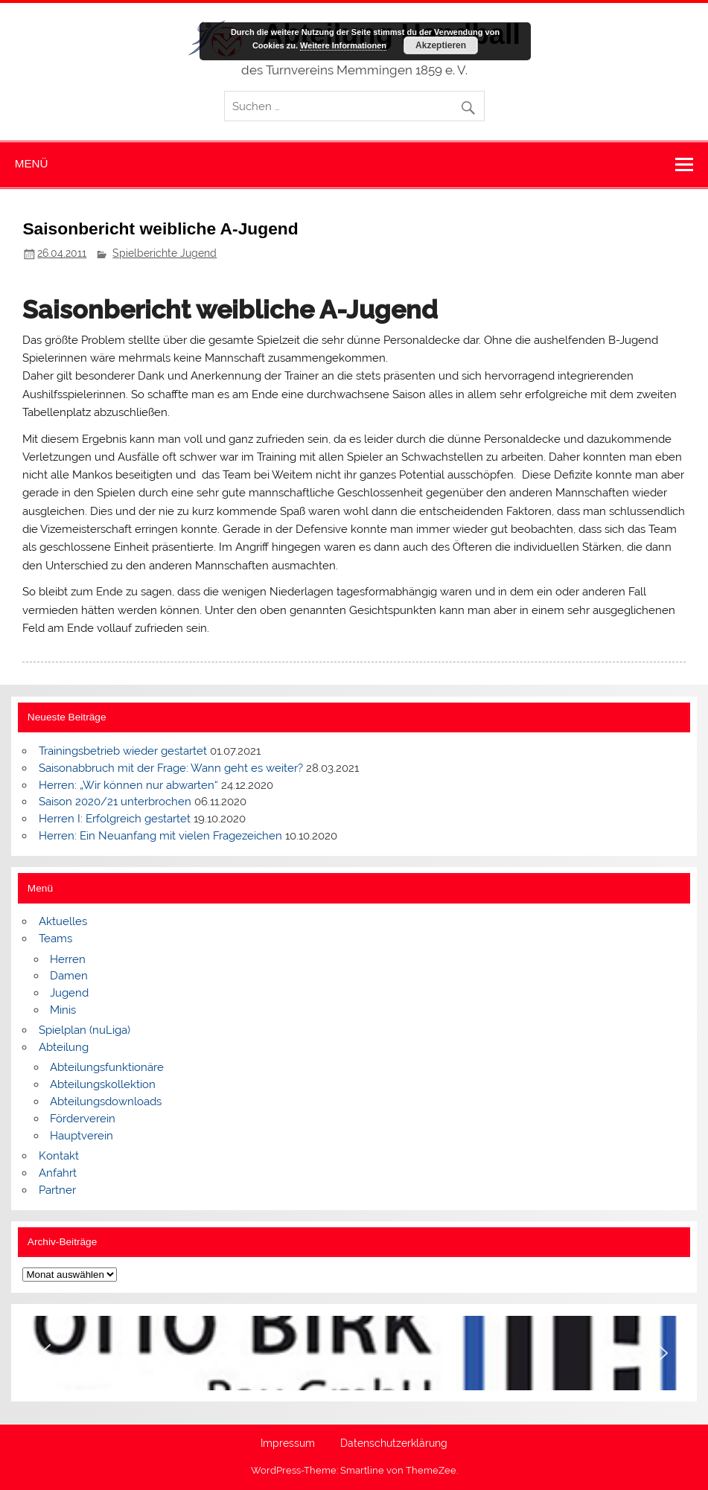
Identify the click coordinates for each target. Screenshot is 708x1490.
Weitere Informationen (343, 45)
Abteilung (64, 1047)
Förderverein (82, 1118)
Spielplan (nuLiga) (84, 1030)
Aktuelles (63, 921)
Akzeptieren (440, 45)
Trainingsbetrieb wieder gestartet (123, 751)
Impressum (288, 1444)
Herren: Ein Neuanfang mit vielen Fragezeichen (160, 835)
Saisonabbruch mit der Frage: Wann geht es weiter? (171, 768)
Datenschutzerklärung (393, 1444)
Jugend (69, 993)
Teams (55, 938)
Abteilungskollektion (103, 1084)
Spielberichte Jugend (164, 253)
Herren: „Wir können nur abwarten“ (128, 785)
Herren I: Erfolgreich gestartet (115, 818)
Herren (68, 959)
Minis (63, 1010)
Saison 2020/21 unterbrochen (115, 801)
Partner (57, 1190)
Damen (69, 975)
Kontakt (59, 1156)
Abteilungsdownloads (106, 1101)
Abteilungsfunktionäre (107, 1067)
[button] (45, 1353)
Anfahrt (58, 1173)
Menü (31, 163)
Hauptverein (81, 1135)
